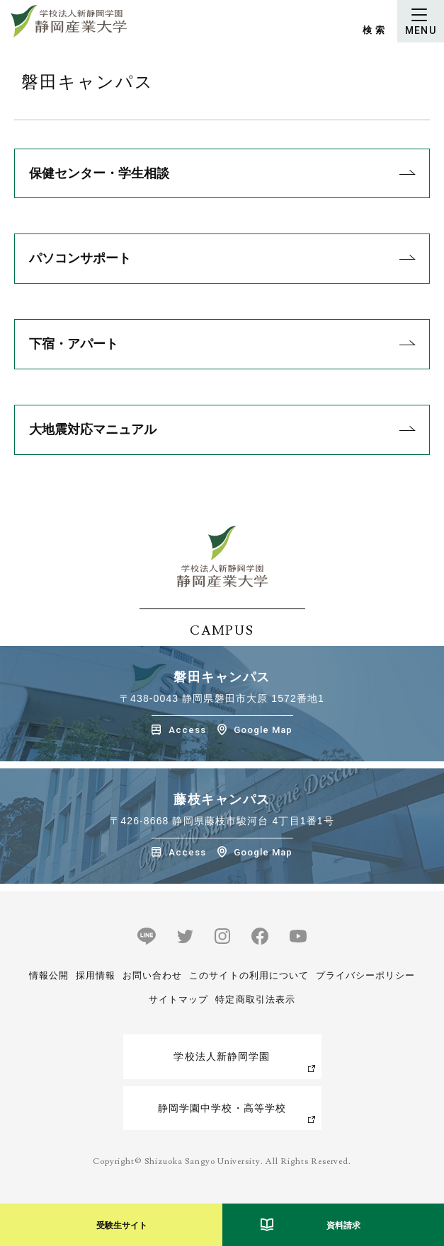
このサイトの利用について (248, 975)
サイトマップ (178, 999)
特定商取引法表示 (255, 999)
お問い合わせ (152, 975)
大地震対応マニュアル (92, 429)
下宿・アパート (73, 344)
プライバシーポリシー (365, 975)
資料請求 (343, 1225)
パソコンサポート (80, 258)
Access (187, 730)
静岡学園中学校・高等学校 (222, 1108)
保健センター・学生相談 (99, 173)
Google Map (263, 730)
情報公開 (49, 975)
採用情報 (95, 975)
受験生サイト (121, 1225)
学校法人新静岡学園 (221, 1056)
